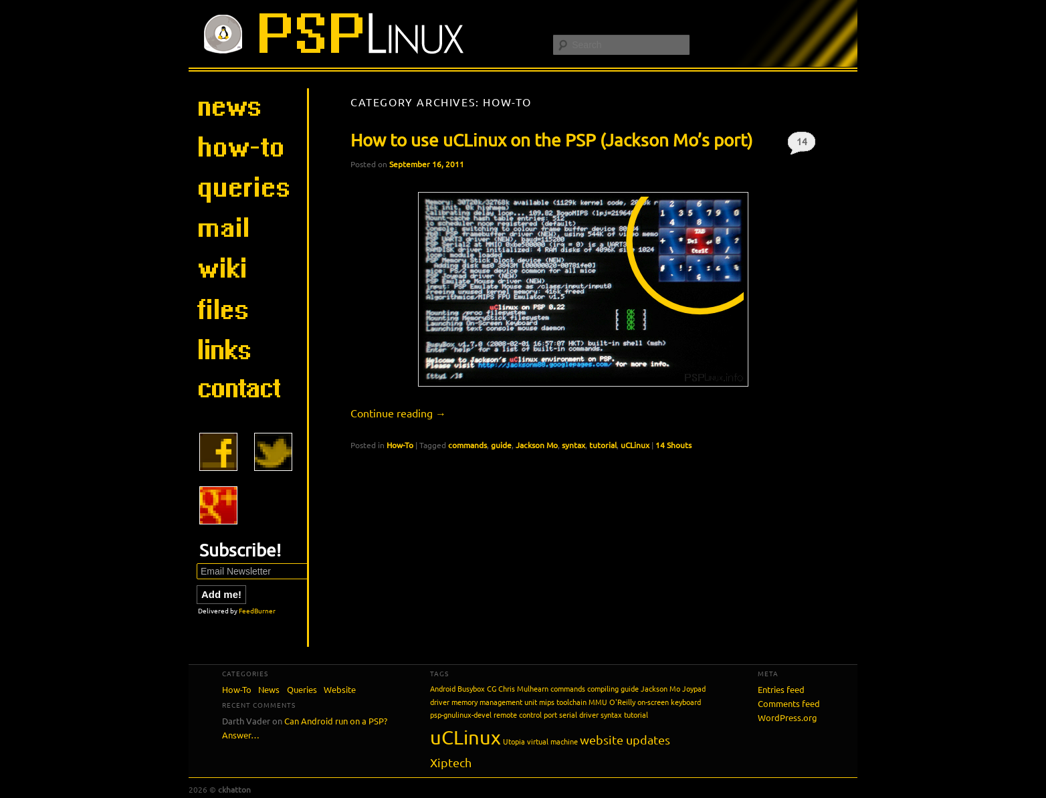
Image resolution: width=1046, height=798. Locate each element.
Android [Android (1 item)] (442, 688)
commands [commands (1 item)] (567, 688)
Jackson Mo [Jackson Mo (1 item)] (660, 688)
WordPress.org (787, 717)
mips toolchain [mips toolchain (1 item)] (563, 701)
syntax (573, 444)
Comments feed (789, 703)
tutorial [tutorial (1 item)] (636, 714)
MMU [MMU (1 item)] (598, 701)
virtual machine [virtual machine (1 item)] (552, 741)
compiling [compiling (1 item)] (603, 688)
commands (467, 444)
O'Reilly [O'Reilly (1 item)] (622, 701)
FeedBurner (257, 610)
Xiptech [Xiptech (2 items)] (451, 762)
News (269, 689)
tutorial (603, 444)
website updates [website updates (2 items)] (625, 739)
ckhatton (234, 789)
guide (501, 444)
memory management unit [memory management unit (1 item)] (494, 701)
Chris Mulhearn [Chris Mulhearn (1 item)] (523, 688)
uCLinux (635, 444)
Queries (302, 689)
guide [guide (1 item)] (630, 688)
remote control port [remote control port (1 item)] (525, 714)
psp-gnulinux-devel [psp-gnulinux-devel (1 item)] (461, 714)
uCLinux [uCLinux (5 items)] (465, 737)
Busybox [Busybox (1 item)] (471, 688)
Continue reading (398, 412)
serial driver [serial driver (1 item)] (579, 714)
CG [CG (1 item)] (491, 688)
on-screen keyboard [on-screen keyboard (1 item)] (669, 701)
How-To (400, 444)
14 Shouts (801, 145)
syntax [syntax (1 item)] (611, 714)
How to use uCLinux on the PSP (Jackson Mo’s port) (551, 140)
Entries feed (781, 689)
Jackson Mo (537, 444)
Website (340, 689)
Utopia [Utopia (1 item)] (514, 741)
